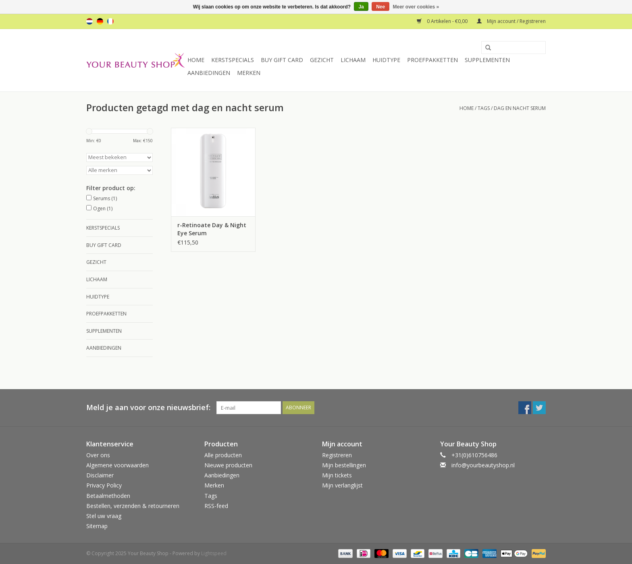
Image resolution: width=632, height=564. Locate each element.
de (100, 21)
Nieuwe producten (228, 465)
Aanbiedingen (208, 73)
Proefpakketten (432, 60)
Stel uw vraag (103, 516)
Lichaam (353, 60)
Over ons (98, 455)
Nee (380, 7)
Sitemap (97, 526)
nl (89, 21)
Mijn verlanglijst (342, 485)
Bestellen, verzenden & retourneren (132, 506)
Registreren (337, 455)
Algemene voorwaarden (117, 465)
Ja (361, 7)
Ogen (102, 208)
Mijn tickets (337, 475)
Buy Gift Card (282, 60)
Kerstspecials (232, 60)
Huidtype (386, 60)
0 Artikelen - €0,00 (443, 21)
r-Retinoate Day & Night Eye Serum (211, 229)
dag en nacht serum (520, 108)
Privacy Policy (104, 485)
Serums (105, 198)
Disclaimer (100, 475)
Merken (248, 73)
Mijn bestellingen (344, 465)
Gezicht (322, 60)
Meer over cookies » (416, 7)
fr (110, 21)
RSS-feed (216, 506)
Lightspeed (214, 553)
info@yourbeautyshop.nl (483, 465)
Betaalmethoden (108, 496)
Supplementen (487, 60)
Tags (484, 108)
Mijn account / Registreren (511, 21)
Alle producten (223, 455)
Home (195, 60)
